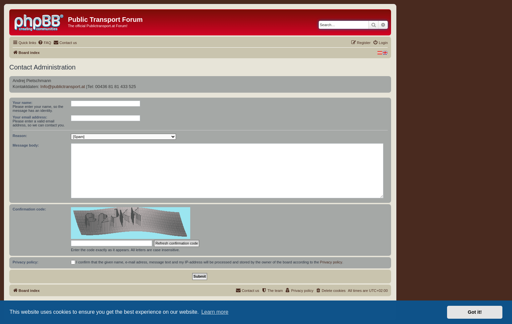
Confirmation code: (29, 209)
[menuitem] (44, 43)
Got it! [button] (475, 312)
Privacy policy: (25, 262)
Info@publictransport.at (62, 86)
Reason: (20, 136)
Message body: (26, 145)
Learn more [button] (214, 312)
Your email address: (30, 117)
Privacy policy (331, 262)
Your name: (22, 103)
